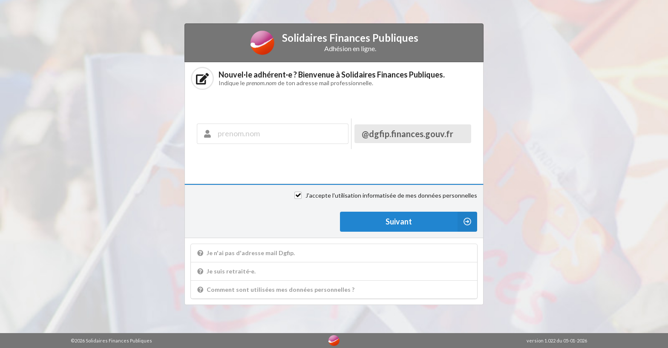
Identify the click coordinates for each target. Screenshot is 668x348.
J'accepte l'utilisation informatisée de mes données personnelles (391, 195)
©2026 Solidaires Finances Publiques (111, 340)
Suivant (431, 221)
